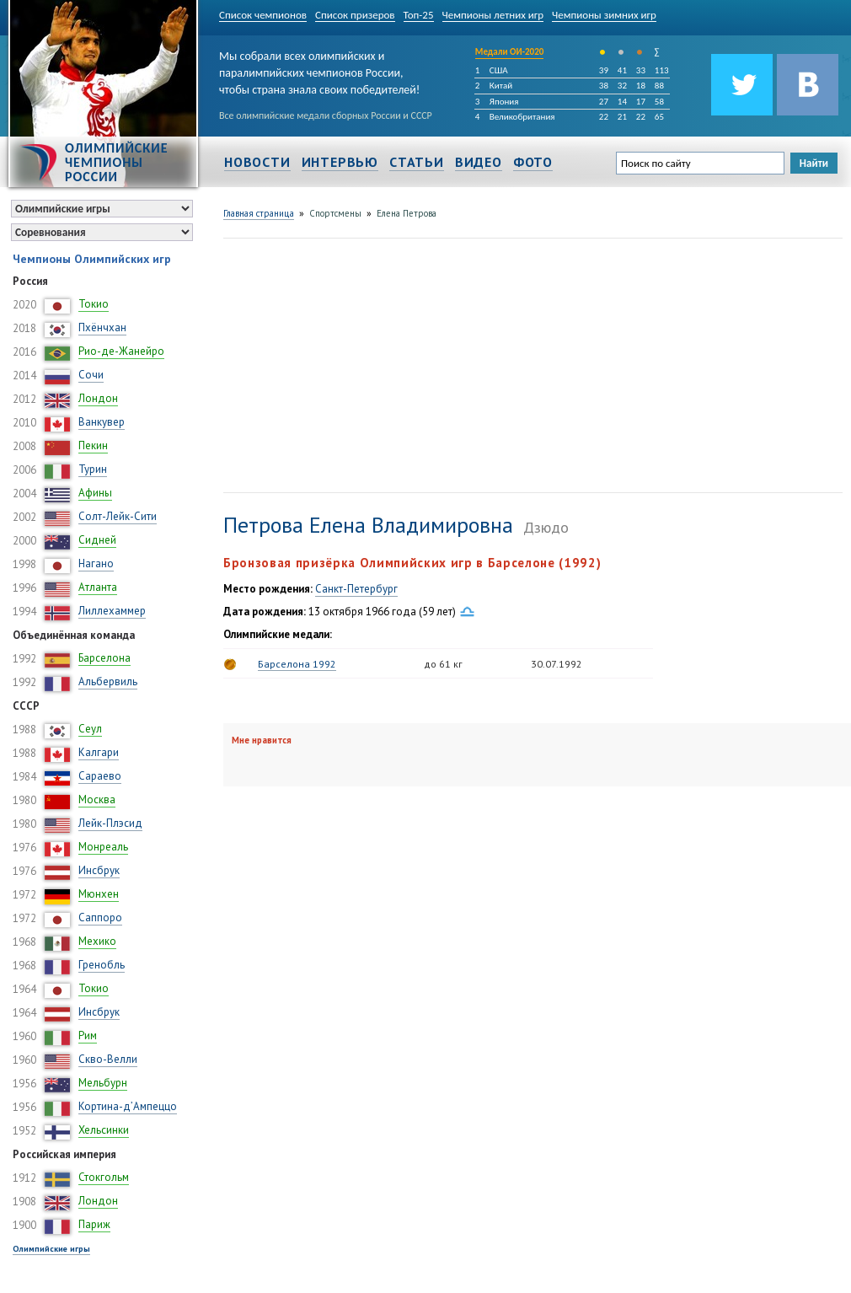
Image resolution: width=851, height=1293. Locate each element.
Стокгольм (103, 1177)
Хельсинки (103, 1130)
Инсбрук (99, 870)
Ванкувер (101, 422)
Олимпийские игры (51, 1248)
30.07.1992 (556, 663)
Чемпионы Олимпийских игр (92, 258)
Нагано (96, 563)
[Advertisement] (447, 363)
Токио (93, 304)
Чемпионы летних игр (493, 14)
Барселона (104, 658)
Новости (257, 161)
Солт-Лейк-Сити (117, 516)
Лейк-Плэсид (110, 823)
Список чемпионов (263, 14)
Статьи (416, 161)
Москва (96, 799)
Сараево (99, 776)
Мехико (97, 941)
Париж (94, 1224)
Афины (95, 493)
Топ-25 (419, 14)
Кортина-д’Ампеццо (127, 1106)
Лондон (98, 398)
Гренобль (101, 965)
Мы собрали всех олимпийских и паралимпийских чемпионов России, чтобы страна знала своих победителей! (319, 69)
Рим (87, 1035)
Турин (92, 469)
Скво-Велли (107, 1059)
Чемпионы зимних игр (604, 14)
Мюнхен (98, 894)
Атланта (97, 587)
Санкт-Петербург (356, 589)
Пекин (93, 445)
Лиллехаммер (112, 611)
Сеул (90, 729)
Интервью (340, 161)
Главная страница (258, 213)
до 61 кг (443, 663)
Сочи (91, 375)
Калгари (98, 752)
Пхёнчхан (102, 327)
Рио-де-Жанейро (121, 351)
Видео (478, 161)
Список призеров (355, 14)
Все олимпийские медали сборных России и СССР (325, 115)
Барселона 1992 (297, 663)
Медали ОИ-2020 (509, 51)
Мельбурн (102, 1083)
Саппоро (100, 917)
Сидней (97, 540)
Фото (533, 161)
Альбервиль (107, 681)
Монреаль (103, 847)
